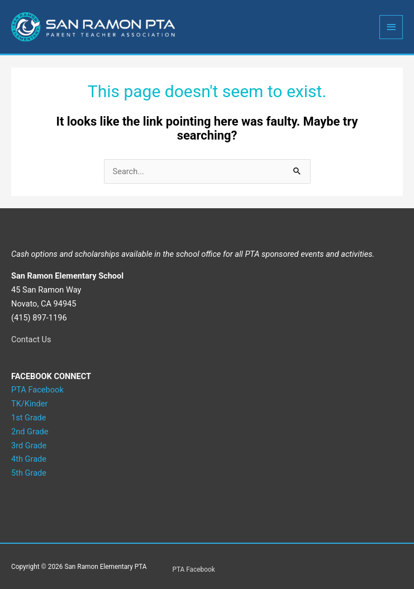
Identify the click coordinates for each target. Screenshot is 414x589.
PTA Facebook (194, 569)
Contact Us (31, 339)
